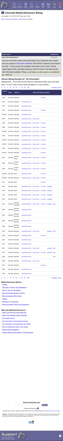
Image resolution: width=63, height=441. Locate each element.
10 (28, 87)
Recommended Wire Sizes (12, 296)
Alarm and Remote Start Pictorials (14, 315)
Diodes (4, 285)
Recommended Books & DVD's (13, 293)
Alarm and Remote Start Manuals (14, 313)
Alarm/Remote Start (26, 101)
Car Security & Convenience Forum (15, 321)
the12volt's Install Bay (11, 19)
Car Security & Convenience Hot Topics (16, 324)
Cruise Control (35, 118)
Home (2, 19)
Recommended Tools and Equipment (15, 305)
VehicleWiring (42, 7)
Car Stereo (43, 97)
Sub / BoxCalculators (37, 7)
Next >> (60, 87)
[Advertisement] (31, 37)
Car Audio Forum (8, 318)
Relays (4, 299)
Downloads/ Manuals (14, 7)
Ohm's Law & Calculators (11, 290)
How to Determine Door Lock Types (15, 327)
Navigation (49, 186)
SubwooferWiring (31, 7)
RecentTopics (48, 7)
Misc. (54, 204)
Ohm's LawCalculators (20, 7)
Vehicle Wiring (22, 19)
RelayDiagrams (26, 7)
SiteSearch (54, 7)
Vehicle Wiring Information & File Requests (17, 332)
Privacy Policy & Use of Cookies (52, 410)
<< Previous (54, 87)
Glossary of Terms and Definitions (14, 287)
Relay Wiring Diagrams (10, 330)
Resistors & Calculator (10, 302)
